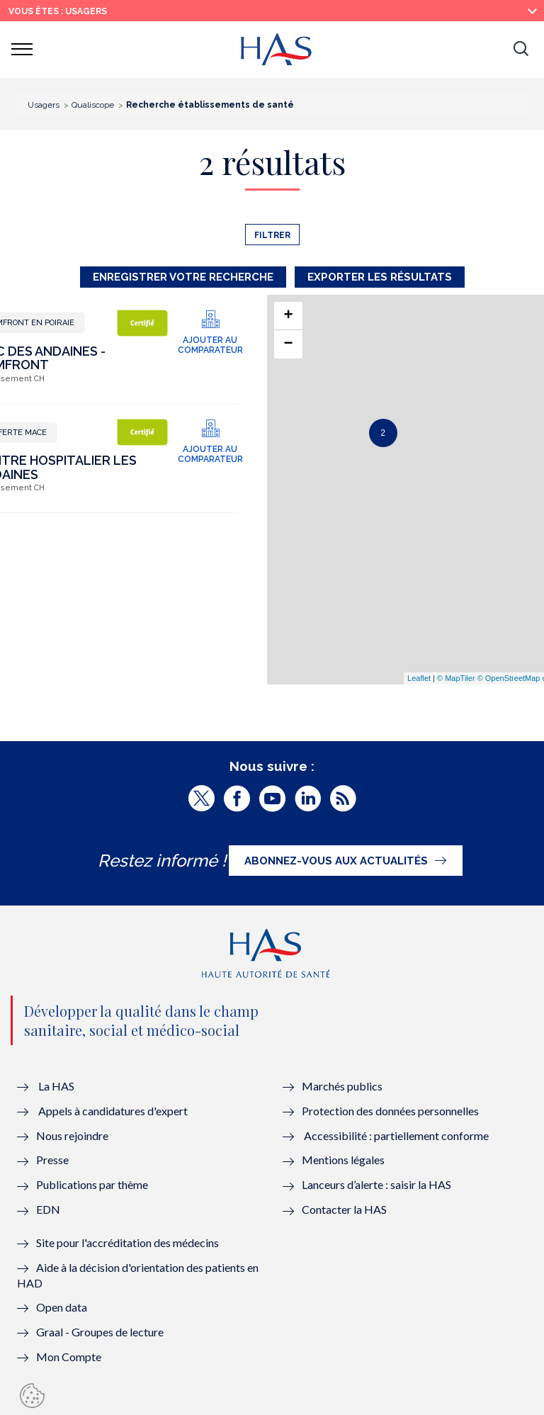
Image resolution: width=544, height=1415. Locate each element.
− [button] (288, 344)
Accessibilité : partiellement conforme (396, 1135)
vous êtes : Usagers (57, 11)
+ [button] (288, 316)
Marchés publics (343, 1086)
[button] (521, 50)
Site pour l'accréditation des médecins (127, 1242)
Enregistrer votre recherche (183, 277)
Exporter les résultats (379, 277)
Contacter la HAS (344, 1209)
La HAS (56, 1086)
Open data (61, 1307)
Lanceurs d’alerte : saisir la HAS (376, 1184)
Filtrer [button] (272, 235)
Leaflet (419, 678)
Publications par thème (92, 1184)
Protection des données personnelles (390, 1110)
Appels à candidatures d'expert (113, 1110)
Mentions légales (343, 1159)
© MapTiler (456, 678)
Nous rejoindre (72, 1135)
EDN (48, 1209)
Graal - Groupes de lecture (100, 1331)
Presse (52, 1159)
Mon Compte (68, 1356)
